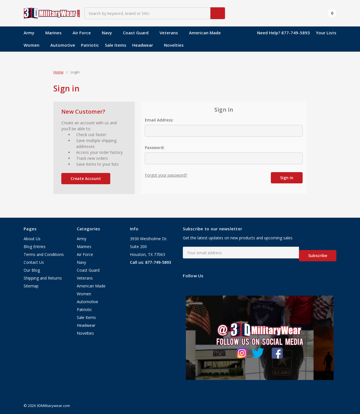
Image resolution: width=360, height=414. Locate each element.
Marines (56, 32)
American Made (207, 32)
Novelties (174, 45)
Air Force (84, 32)
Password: (155, 147)
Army (31, 32)
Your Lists (326, 32)
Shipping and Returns (43, 278)
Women (34, 45)
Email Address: (159, 120)
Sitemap (31, 286)
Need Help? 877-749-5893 (283, 32)
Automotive (62, 45)
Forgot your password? (166, 175)
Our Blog (32, 270)
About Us (32, 239)
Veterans (171, 32)
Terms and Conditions (44, 254)
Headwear (145, 45)
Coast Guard (138, 32)
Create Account (86, 178)
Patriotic (90, 45)
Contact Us (34, 262)
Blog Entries (35, 246)
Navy (109, 32)
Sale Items (115, 45)
